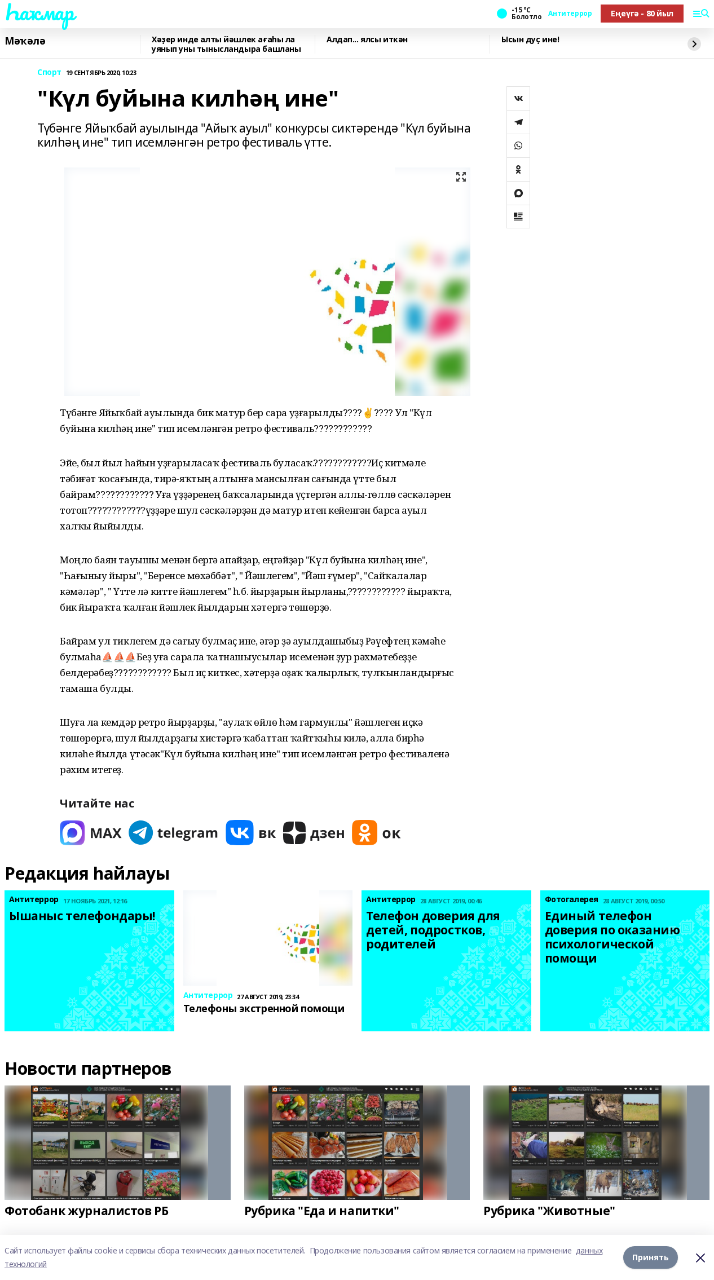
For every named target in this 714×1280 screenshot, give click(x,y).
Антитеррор (570, 13)
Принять (650, 1257)
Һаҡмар (39, 12)
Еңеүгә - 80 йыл (642, 13)
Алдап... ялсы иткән (367, 40)
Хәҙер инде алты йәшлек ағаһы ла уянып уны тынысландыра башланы (226, 44)
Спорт (49, 72)
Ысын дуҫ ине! (530, 40)
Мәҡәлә (25, 41)
